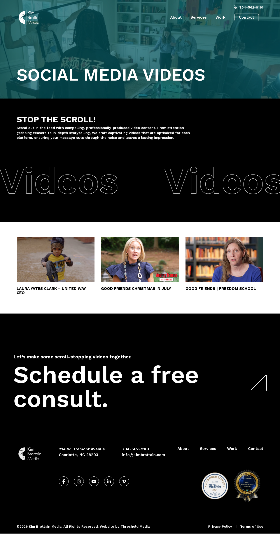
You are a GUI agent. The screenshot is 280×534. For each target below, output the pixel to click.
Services (199, 17)
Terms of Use (251, 526)
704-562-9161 (248, 7)
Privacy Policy (220, 526)
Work (220, 17)
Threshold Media (135, 526)
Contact (246, 17)
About (176, 17)
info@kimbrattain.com (143, 454)
